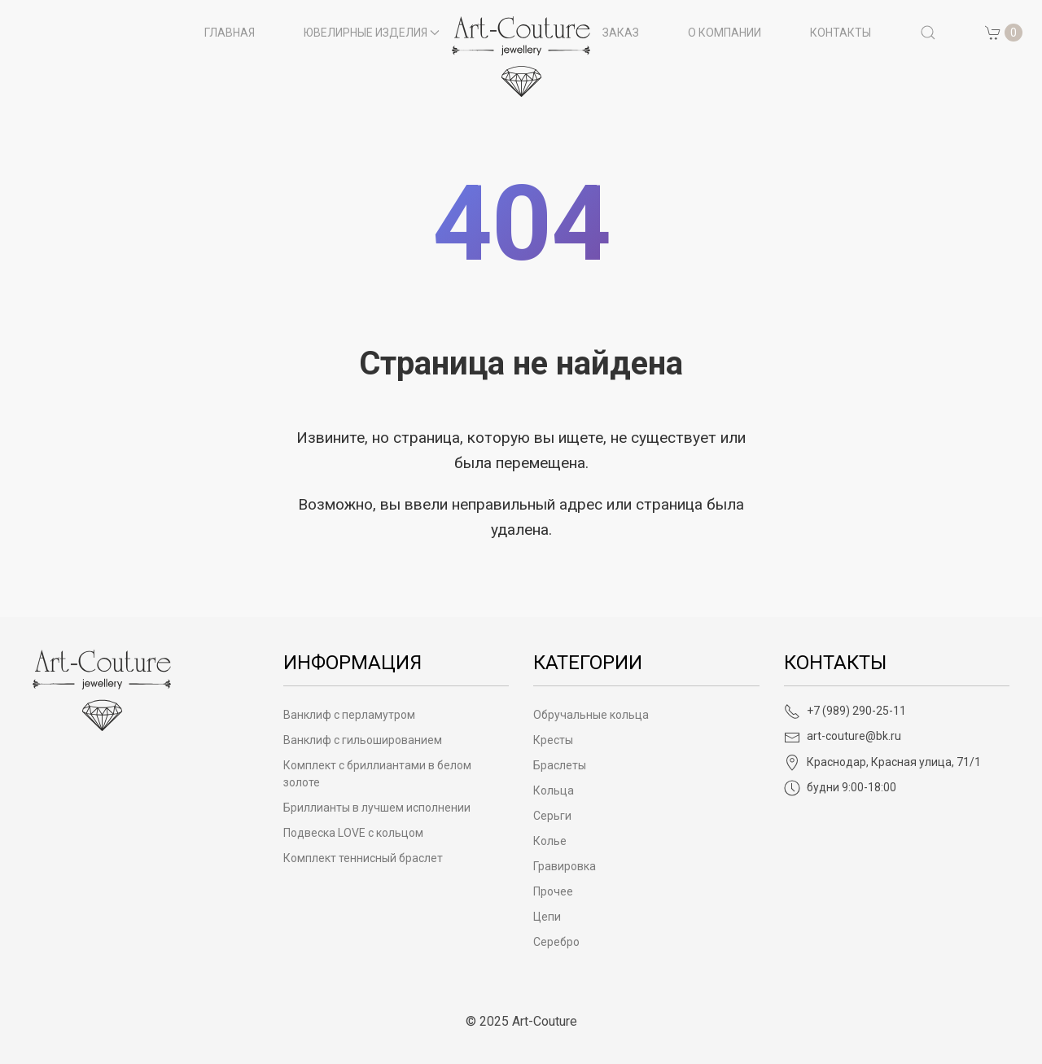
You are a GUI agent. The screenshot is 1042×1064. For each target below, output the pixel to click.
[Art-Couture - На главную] (102, 689)
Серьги (552, 815)
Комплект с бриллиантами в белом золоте (377, 774)
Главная (229, 32)
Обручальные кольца (591, 714)
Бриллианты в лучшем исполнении (377, 807)
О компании (724, 32)
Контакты (840, 32)
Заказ (620, 32)
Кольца (553, 790)
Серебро (556, 941)
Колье (550, 840)
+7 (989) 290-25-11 (845, 710)
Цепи (547, 916)
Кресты (553, 740)
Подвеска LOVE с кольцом (353, 832)
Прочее (553, 891)
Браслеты (559, 765)
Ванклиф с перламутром (349, 714)
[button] (928, 32)
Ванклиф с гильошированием (362, 740)
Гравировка (564, 866)
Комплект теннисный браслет (363, 858)
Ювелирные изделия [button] (372, 32)
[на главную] (521, 56)
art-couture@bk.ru (842, 735)
